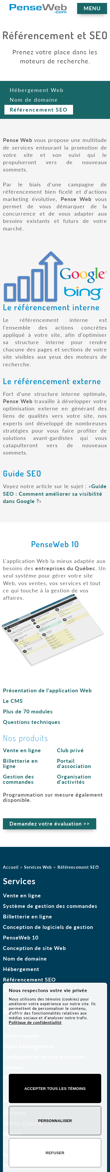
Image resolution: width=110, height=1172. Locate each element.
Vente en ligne (22, 750)
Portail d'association (74, 763)
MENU (92, 8)
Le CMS (13, 701)
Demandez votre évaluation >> (49, 823)
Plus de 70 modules (28, 711)
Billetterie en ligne (20, 763)
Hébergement (21, 969)
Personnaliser (55, 1121)
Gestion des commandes (18, 779)
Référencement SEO (29, 979)
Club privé (70, 750)
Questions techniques (31, 722)
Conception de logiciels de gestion (48, 927)
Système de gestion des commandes (50, 906)
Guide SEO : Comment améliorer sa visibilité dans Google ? (55, 493)
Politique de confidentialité (35, 1022)
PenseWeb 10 (20, 937)
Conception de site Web (34, 948)
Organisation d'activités (74, 779)
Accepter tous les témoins (55, 1088)
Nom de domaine (25, 958)
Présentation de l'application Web (47, 690)
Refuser (55, 1153)
